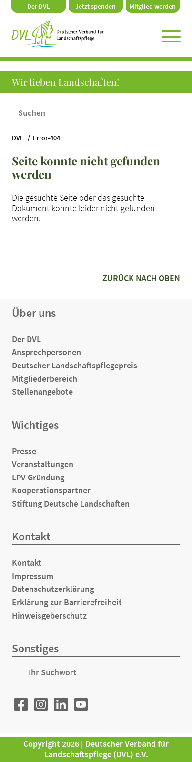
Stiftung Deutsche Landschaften (71, 503)
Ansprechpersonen (46, 351)
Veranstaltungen (42, 463)
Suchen (166, 112)
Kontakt (26, 562)
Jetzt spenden (95, 6)
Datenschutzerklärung (53, 588)
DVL (17, 138)
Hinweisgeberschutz (49, 615)
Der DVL (38, 6)
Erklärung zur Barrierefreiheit (67, 602)
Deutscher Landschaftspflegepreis (74, 365)
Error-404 (46, 138)
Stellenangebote (42, 391)
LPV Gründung (38, 477)
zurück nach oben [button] (141, 278)
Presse (24, 451)
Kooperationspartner (51, 490)
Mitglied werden (153, 6)
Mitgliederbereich (44, 378)
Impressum (32, 575)
